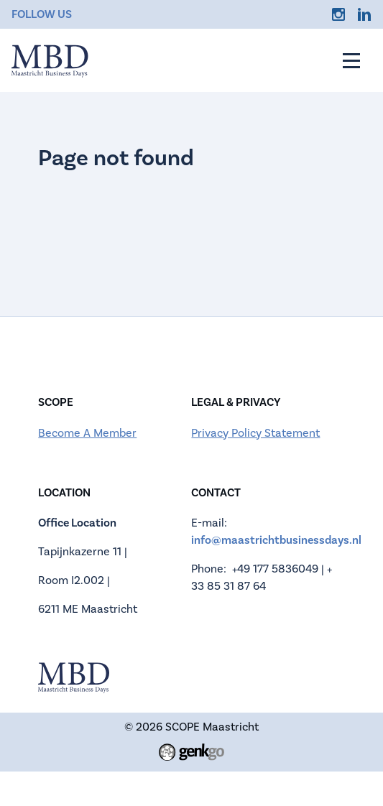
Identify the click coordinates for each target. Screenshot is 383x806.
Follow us (41, 14)
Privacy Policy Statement (255, 433)
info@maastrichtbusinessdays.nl (276, 540)
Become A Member (87, 433)
